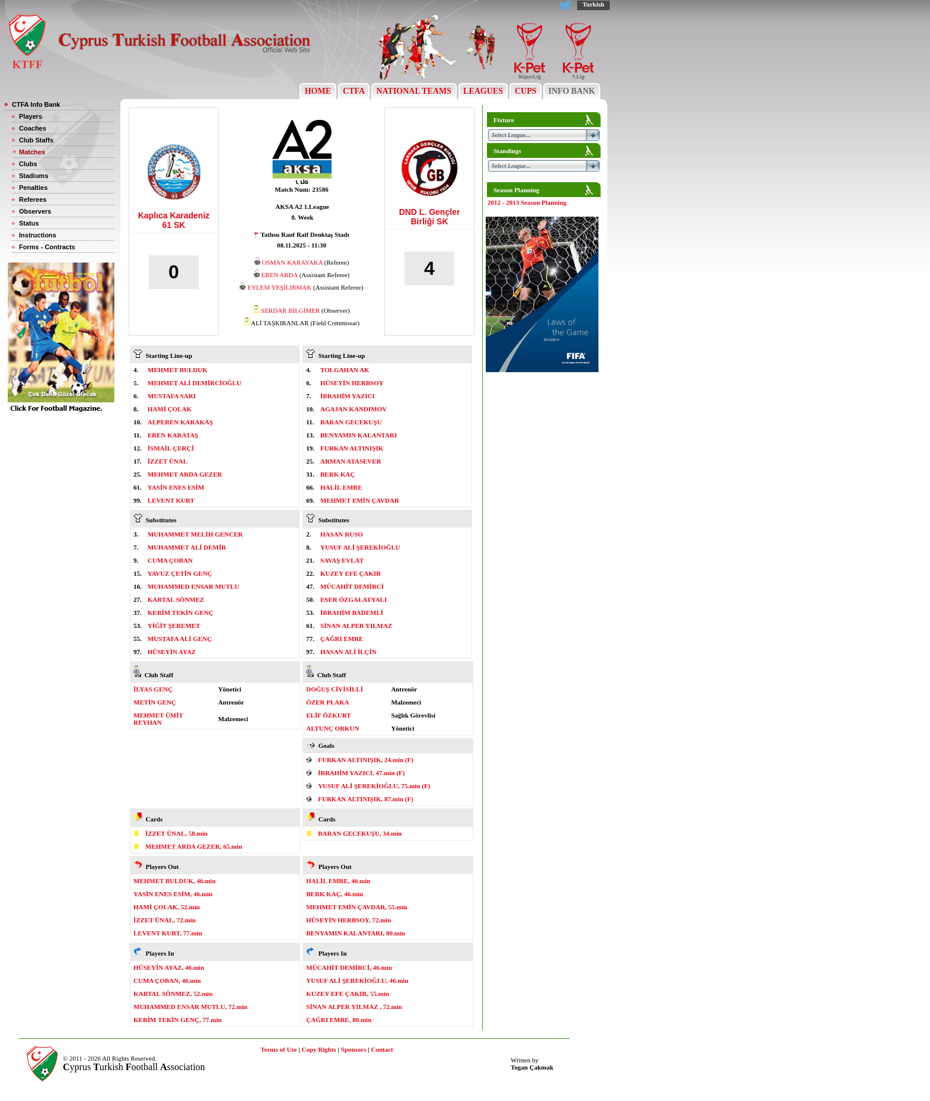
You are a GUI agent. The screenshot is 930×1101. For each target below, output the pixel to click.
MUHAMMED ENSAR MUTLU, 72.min (190, 1006)
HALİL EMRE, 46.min (338, 880)
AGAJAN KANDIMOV (353, 409)
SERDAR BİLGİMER (290, 310)
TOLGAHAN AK (345, 369)
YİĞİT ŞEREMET (174, 625)
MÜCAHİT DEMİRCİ (352, 586)
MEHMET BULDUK (178, 369)
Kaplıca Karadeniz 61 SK (174, 220)
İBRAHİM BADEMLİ (351, 612)
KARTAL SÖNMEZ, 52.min (172, 993)
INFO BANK (571, 91)
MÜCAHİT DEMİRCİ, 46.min (349, 967)
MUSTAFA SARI (172, 395)
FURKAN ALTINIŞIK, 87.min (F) (365, 798)
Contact (382, 1049)
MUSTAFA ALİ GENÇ (180, 638)
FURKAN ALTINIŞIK (351, 448)
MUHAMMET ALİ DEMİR (187, 547)
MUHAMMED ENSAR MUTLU (194, 586)
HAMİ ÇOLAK (170, 409)
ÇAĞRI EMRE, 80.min (338, 1019)
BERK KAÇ (337, 474)
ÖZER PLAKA (327, 702)
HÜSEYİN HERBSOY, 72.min (348, 920)
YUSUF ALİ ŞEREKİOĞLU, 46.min (357, 980)
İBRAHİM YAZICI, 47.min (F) (361, 772)
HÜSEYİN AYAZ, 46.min (168, 967)
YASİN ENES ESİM (176, 487)
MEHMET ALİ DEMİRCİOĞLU (194, 382)
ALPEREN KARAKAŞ (180, 422)
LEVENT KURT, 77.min (167, 933)
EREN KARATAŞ (173, 435)
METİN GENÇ (154, 702)
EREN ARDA (279, 274)
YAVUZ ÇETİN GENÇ (180, 573)
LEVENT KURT (171, 500)
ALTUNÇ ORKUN (332, 728)
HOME (317, 91)
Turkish (593, 4)
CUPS (525, 91)
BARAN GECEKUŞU (351, 422)
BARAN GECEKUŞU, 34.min (360, 833)
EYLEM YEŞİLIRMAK (279, 287)
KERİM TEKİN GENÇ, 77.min (177, 1019)
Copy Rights (318, 1049)
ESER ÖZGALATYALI (353, 599)
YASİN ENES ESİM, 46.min (172, 893)
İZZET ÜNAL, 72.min (164, 920)
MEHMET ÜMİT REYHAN (158, 719)
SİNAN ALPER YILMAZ (356, 625)
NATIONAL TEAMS (414, 91)
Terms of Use (278, 1049)
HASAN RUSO (341, 534)
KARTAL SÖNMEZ (176, 599)
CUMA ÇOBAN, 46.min (167, 980)
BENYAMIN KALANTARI (358, 435)
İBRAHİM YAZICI (347, 395)
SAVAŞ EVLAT (342, 560)
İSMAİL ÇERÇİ (171, 448)
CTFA (354, 91)
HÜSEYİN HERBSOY (352, 382)
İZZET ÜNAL (167, 461)
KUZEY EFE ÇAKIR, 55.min (347, 993)
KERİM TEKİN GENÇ (181, 612)
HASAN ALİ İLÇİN (348, 651)
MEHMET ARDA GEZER (185, 474)
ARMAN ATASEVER (350, 461)
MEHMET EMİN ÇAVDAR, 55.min (356, 906)
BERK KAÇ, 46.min (334, 893)
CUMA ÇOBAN (170, 560)
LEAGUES (483, 91)
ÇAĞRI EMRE (341, 638)
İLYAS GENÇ (153, 689)
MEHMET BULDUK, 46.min (174, 880)
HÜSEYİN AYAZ (172, 651)
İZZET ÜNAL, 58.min (176, 833)
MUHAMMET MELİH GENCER (195, 534)
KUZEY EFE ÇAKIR (350, 573)
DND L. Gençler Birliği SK (429, 216)
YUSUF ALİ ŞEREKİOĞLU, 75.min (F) (374, 785)
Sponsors (354, 1049)
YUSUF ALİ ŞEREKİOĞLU (360, 547)
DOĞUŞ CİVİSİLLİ (334, 689)
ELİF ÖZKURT (328, 715)
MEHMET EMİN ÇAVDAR (359, 500)
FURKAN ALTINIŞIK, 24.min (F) (365, 759)
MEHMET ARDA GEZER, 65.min (193, 846)
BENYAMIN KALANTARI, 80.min (355, 933)
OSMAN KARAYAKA (292, 262)
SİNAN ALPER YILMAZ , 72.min (354, 1006)
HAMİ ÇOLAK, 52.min (166, 906)
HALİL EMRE (341, 487)
